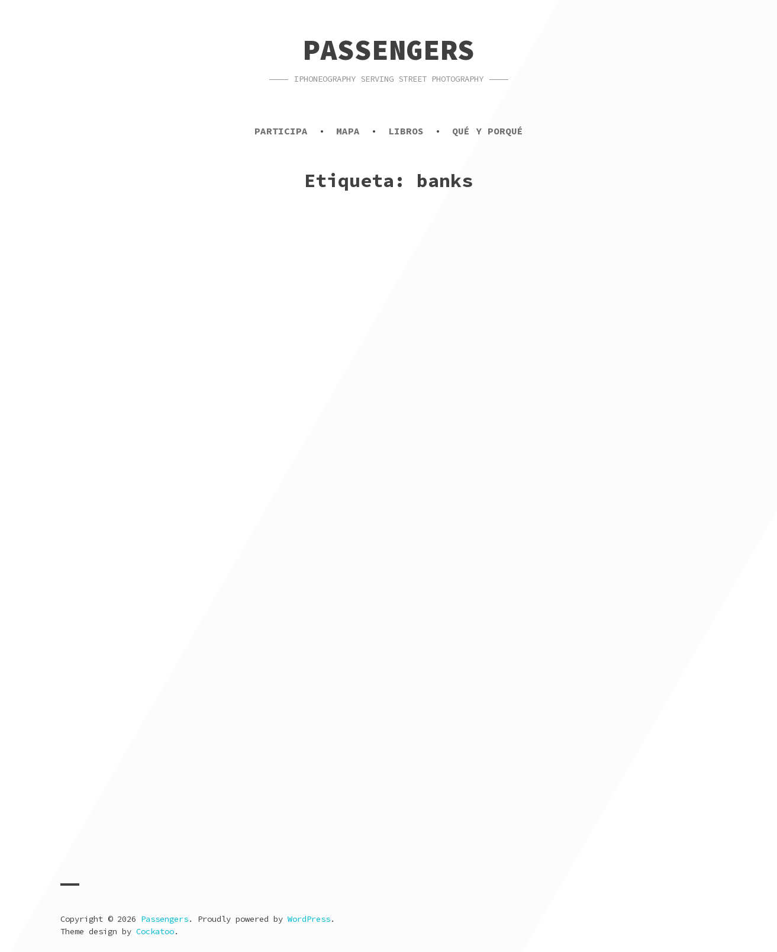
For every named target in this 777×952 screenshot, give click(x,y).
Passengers (389, 49)
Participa (281, 131)
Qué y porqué (487, 131)
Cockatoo (155, 931)
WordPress (309, 919)
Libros (406, 131)
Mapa (348, 131)
